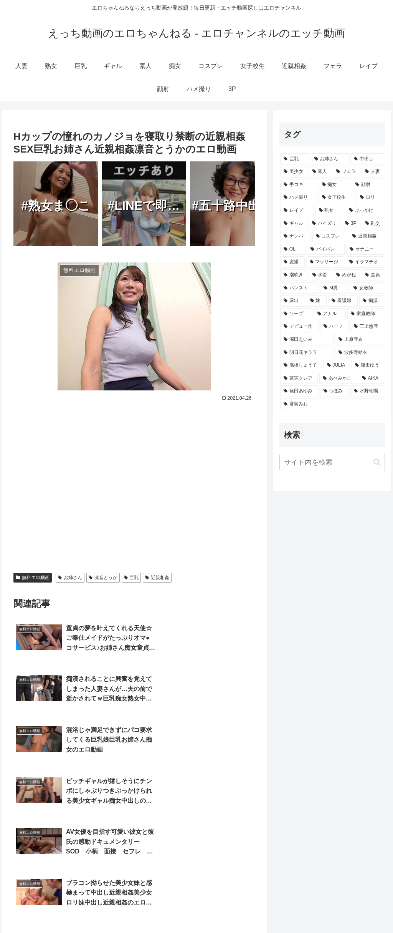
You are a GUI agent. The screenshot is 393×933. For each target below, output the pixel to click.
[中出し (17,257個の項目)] (367, 159)
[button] (377, 462)
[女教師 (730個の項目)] (367, 288)
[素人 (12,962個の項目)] (320, 172)
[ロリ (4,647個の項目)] (370, 197)
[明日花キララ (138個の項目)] (307, 353)
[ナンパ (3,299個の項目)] (295, 236)
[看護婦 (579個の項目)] (343, 301)
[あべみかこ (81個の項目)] (338, 378)
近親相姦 (157, 577)
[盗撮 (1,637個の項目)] (292, 262)
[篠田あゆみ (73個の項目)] (299, 391)
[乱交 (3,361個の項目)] (373, 223)
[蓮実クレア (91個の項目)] (299, 378)
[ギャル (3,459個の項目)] (293, 223)
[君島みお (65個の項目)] (332, 404)
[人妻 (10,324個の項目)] (373, 172)
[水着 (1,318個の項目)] (320, 275)
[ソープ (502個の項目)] (296, 314)
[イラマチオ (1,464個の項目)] (365, 262)
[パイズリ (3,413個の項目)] (324, 223)
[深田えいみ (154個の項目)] (307, 339)
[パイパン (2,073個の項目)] (326, 249)
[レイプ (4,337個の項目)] (297, 210)
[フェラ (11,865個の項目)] (346, 172)
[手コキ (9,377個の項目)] (298, 185)
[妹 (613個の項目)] (317, 301)
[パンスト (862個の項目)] (299, 288)
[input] (332, 462)
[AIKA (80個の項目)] (371, 378)
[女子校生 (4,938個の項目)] (337, 197)
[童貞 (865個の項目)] (373, 275)
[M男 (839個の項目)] (334, 288)
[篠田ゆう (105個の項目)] (368, 365)
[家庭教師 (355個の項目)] (365, 314)
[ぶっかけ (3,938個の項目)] (365, 210)
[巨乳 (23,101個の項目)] (294, 159)
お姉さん (70, 577)
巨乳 (131, 577)
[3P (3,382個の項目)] (351, 223)
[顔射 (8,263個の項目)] (368, 185)
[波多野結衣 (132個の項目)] (359, 353)
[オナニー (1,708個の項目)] (365, 249)
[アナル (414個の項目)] (330, 314)
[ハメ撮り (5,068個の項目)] (298, 197)
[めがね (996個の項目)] (346, 275)
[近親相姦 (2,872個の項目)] (366, 236)
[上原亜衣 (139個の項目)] (359, 339)
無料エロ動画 (33, 577)
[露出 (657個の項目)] (292, 301)
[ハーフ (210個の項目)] (334, 326)
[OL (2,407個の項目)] (292, 249)
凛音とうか (103, 577)
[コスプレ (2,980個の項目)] (329, 236)
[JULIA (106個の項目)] (337, 365)
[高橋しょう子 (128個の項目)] (301, 365)
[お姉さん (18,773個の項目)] (330, 159)
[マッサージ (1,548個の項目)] (325, 262)
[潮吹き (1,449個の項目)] (293, 275)
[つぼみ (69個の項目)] (334, 391)
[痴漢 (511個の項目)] (371, 301)
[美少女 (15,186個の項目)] (293, 172)
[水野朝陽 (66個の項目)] (367, 391)
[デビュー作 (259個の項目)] (299, 326)
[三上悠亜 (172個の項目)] (367, 326)
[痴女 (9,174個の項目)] (334, 185)
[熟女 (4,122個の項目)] (329, 210)
